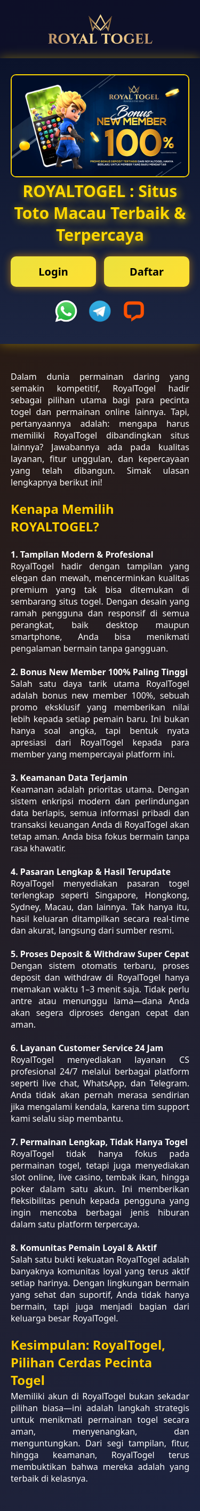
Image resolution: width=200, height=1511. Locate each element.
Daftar (147, 271)
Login (53, 271)
